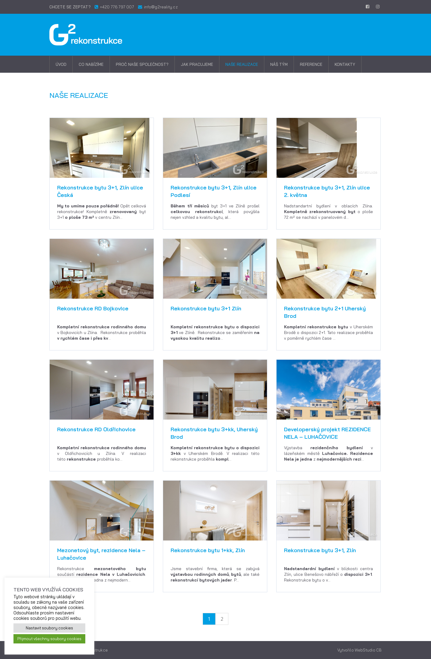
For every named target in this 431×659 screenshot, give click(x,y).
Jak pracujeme (197, 64)
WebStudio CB (368, 650)
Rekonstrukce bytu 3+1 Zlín (206, 308)
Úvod (61, 64)
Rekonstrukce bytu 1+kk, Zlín (208, 550)
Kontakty (345, 64)
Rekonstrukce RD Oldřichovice (96, 429)
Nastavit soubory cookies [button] (49, 627)
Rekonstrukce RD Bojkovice (92, 308)
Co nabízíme (91, 64)
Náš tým (279, 64)
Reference (311, 64)
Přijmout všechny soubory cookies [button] (49, 638)
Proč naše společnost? (142, 64)
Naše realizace (241, 64)
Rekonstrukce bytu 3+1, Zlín (320, 550)
